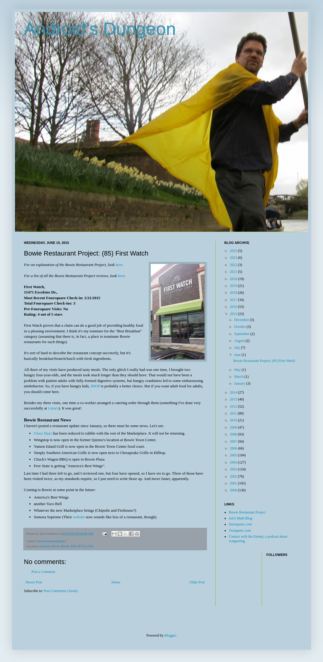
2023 (234, 258)
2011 (234, 413)
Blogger (170, 635)
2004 (234, 462)
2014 (234, 392)
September (242, 334)
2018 (234, 293)
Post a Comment (43, 572)
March (239, 376)
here (118, 264)
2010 (234, 420)
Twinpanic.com (240, 530)
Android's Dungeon (100, 29)
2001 (234, 483)
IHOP (95, 386)
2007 (234, 441)
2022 (234, 265)
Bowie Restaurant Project (247, 512)
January (240, 383)
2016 (234, 307)
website (79, 517)
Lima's (53, 408)
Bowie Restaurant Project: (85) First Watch (264, 361)
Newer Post (33, 582)
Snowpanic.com (240, 524)
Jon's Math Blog (240, 518)
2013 (234, 399)
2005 (234, 455)
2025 (234, 251)
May (238, 370)
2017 (234, 300)
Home (116, 582)
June (238, 355)
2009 (234, 427)
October (240, 327)
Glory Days (43, 433)
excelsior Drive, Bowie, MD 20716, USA (66, 546)
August (240, 341)
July (237, 347)
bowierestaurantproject (51, 541)
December (242, 320)
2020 (234, 279)
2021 (234, 272)
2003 (234, 469)
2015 (234, 314)
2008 (234, 434)
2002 (234, 476)
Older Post (197, 582)
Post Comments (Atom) (61, 591)
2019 (234, 286)
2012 (234, 406)
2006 (234, 448)
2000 (234, 490)
